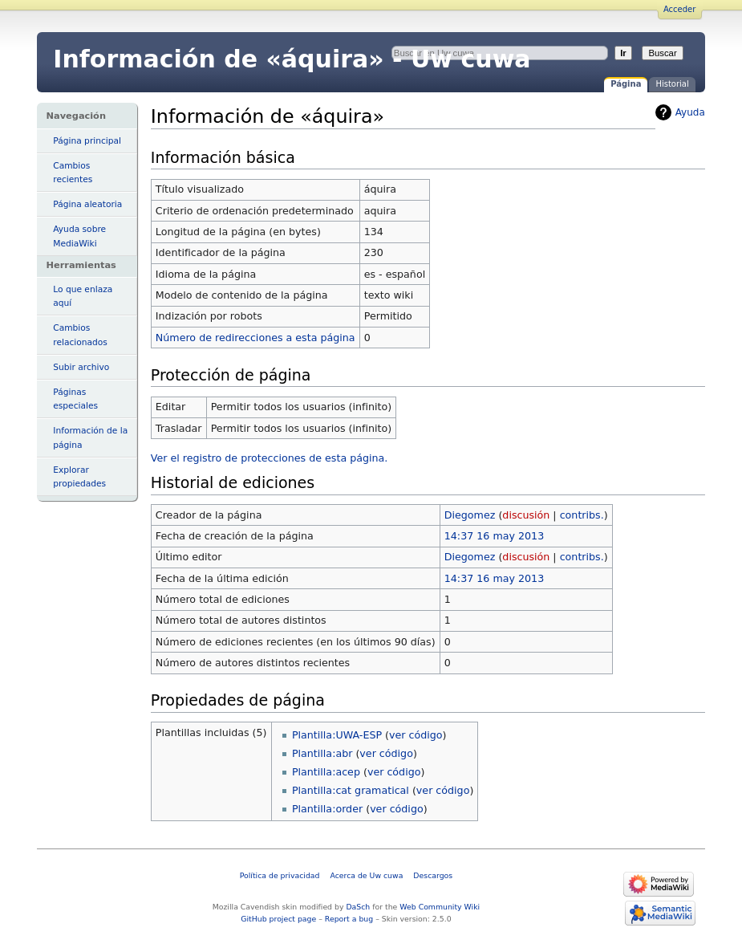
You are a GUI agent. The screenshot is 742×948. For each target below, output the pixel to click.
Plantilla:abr (322, 753)
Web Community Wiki (439, 906)
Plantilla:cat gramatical (350, 790)
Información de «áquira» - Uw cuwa (291, 59)
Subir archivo (81, 367)
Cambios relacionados (80, 335)
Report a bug (349, 918)
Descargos (432, 875)
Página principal (87, 141)
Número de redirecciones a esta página (255, 338)
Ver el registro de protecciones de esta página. (269, 458)
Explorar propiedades (79, 477)
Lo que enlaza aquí (82, 296)
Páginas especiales (75, 399)
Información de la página (90, 437)
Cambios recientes (72, 173)
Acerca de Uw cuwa (366, 875)
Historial (671, 83)
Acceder (679, 9)
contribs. (582, 515)
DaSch (358, 906)
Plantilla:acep (326, 772)
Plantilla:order (327, 809)
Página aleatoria (87, 204)
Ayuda (690, 112)
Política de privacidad (280, 875)
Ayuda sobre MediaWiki (79, 236)
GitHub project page (278, 918)
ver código (416, 735)
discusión (525, 515)
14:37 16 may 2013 (494, 536)
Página (625, 83)
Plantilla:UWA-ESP (337, 735)
